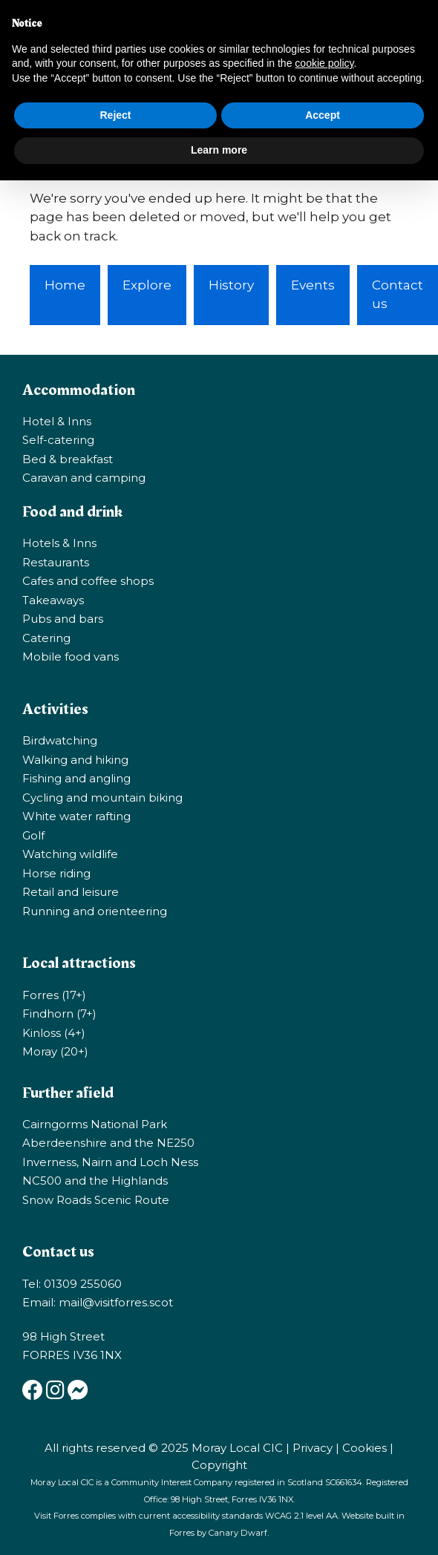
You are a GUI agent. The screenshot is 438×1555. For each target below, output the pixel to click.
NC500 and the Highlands (95, 1180)
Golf (33, 835)
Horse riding (56, 873)
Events (313, 285)
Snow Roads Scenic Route (95, 1200)
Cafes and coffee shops (88, 581)
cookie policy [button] (324, 63)
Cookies (364, 1448)
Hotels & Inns (59, 543)
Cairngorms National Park (94, 1124)
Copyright (219, 1465)
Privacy (312, 1448)
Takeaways (53, 600)
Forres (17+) (54, 995)
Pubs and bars (62, 619)
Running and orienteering (94, 911)
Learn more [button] (219, 150)
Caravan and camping (84, 478)
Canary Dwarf (238, 1533)
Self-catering (58, 440)
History (231, 285)
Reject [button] (115, 115)
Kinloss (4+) (53, 1033)
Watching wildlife (70, 854)
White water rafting (76, 816)
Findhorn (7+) (59, 1013)
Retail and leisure (70, 892)
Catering (46, 638)
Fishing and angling (76, 778)
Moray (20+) (55, 1051)
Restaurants (55, 562)
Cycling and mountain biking (102, 797)
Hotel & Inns (56, 421)
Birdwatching (59, 740)
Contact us (397, 295)
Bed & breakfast (67, 459)
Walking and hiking (75, 760)
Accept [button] (322, 115)
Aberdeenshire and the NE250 (108, 1143)
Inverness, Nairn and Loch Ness (110, 1162)
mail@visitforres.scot (116, 1302)
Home (65, 285)
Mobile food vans (70, 656)
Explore (146, 285)
